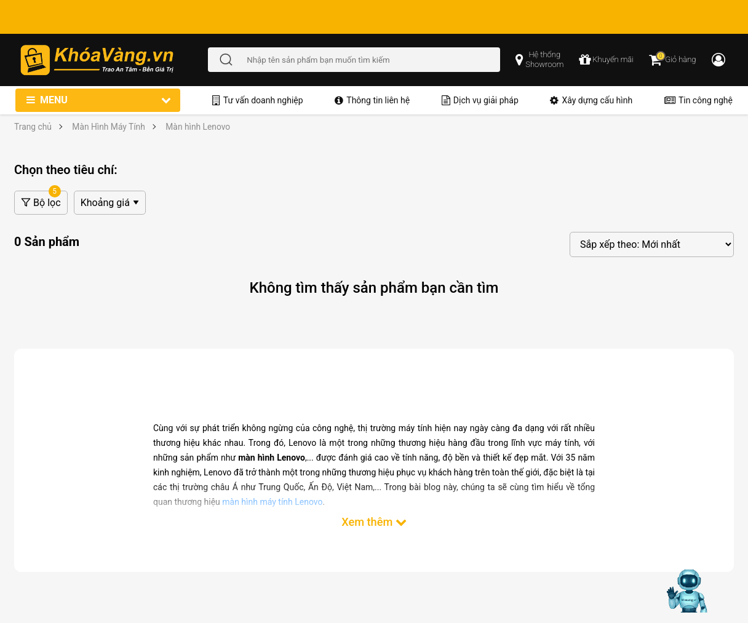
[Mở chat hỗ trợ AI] (688, 591)
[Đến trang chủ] (113, 60)
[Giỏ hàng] (672, 59)
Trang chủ (33, 127)
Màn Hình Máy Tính (108, 127)
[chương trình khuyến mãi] (606, 59)
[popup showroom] (539, 59)
